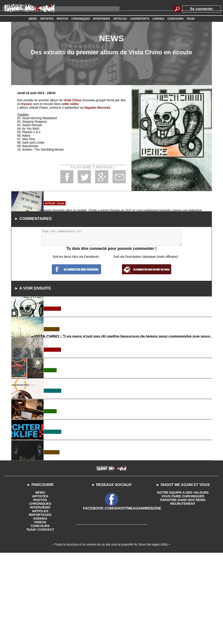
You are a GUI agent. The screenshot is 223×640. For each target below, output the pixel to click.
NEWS (40, 580)
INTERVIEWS (40, 594)
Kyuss (25, 103)
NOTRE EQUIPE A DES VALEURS (183, 580)
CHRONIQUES (40, 590)
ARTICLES (40, 597)
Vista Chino (72, 100)
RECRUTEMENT (182, 590)
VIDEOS (40, 608)
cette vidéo (69, 103)
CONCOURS (40, 611)
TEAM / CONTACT (40, 615)
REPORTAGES (40, 601)
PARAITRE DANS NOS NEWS (183, 587)
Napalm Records (96, 107)
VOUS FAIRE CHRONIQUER (183, 583)
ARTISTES (40, 583)
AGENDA (40, 604)
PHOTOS (40, 587)
